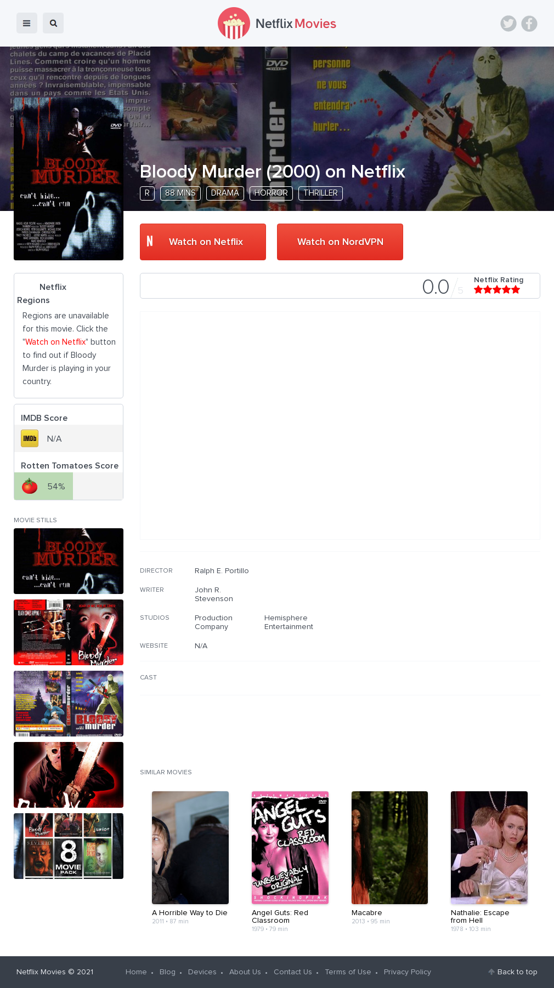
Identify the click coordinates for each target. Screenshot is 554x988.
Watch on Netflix (206, 242)
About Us (245, 972)
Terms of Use (348, 972)
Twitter (508, 23)
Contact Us (293, 972)
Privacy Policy (407, 972)
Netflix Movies (41, 972)
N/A (201, 646)
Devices (202, 972)
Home (136, 972)
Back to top (518, 972)
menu (26, 23)
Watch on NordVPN (340, 242)
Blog (168, 972)
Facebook (529, 23)
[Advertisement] (458, 636)
